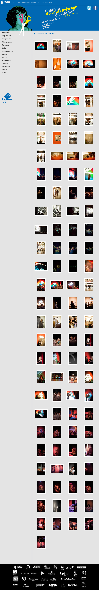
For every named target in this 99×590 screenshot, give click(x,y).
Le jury (4, 48)
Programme (6, 39)
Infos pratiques (7, 51)
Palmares (5, 45)
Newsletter (6, 66)
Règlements (6, 36)
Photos (4, 57)
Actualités (5, 33)
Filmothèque (6, 60)
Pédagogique (7, 42)
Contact (5, 63)
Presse (4, 70)
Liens (4, 73)
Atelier (4, 54)
